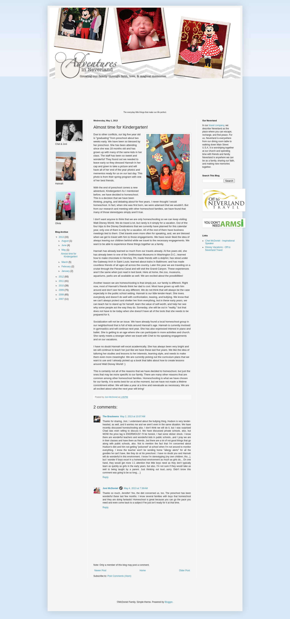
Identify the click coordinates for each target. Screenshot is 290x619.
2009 (62, 290)
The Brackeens (111, 416)
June (64, 245)
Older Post (184, 570)
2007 (62, 299)
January (66, 271)
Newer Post (100, 570)
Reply (106, 477)
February (66, 266)
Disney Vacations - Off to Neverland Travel (217, 248)
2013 (62, 237)
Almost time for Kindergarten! (69, 255)
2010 (62, 285)
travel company (216, 125)
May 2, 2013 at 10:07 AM (132, 416)
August (65, 241)
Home (143, 570)
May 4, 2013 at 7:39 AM (136, 488)
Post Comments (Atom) (119, 576)
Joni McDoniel (110, 488)
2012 (62, 276)
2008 (62, 294)
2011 (62, 281)
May (64, 250)
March (65, 262)
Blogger (169, 602)
